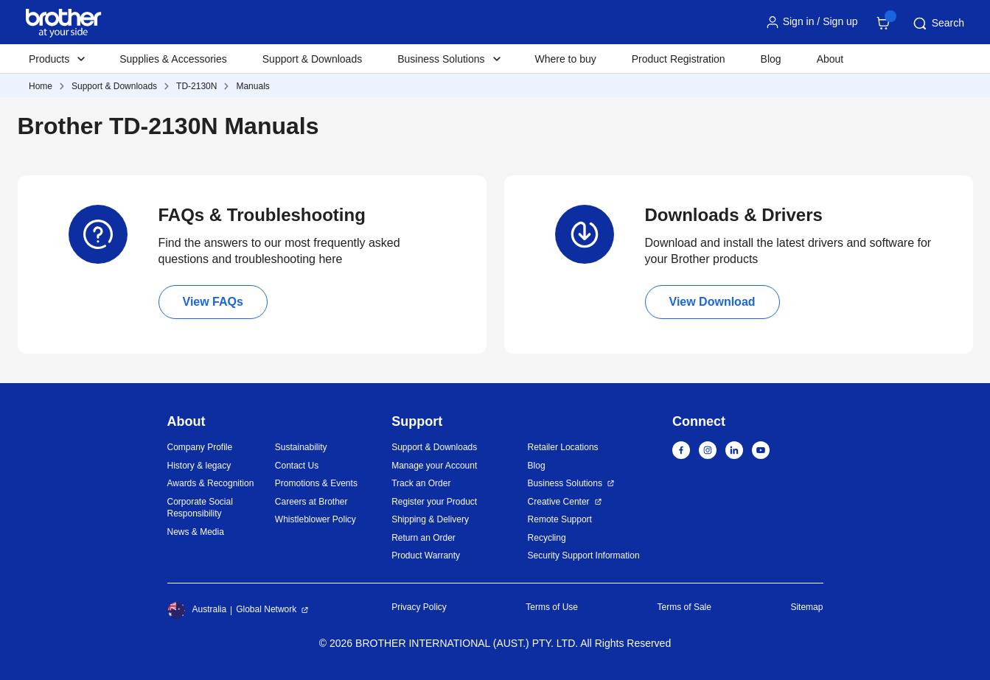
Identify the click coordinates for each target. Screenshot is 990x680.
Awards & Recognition (210, 483)
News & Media (195, 532)
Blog (771, 59)
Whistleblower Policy (315, 519)
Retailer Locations (563, 447)
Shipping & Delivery (430, 519)
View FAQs (213, 301)
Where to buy (565, 59)
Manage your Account (434, 465)
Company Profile (200, 447)
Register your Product (434, 502)
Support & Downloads (312, 59)
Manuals (252, 86)
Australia (197, 610)
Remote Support (560, 519)
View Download (712, 301)
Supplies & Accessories (173, 59)
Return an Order (423, 538)
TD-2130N (196, 86)
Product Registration (678, 59)
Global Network (266, 609)
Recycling (547, 538)
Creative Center (559, 502)
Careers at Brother (311, 502)
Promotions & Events (316, 483)
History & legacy (199, 465)
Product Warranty (425, 555)
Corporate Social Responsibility (200, 508)
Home (40, 86)
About (830, 59)
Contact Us (296, 465)
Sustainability (301, 447)
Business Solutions (565, 483)
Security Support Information (584, 555)
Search (937, 23)
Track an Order (420, 483)
